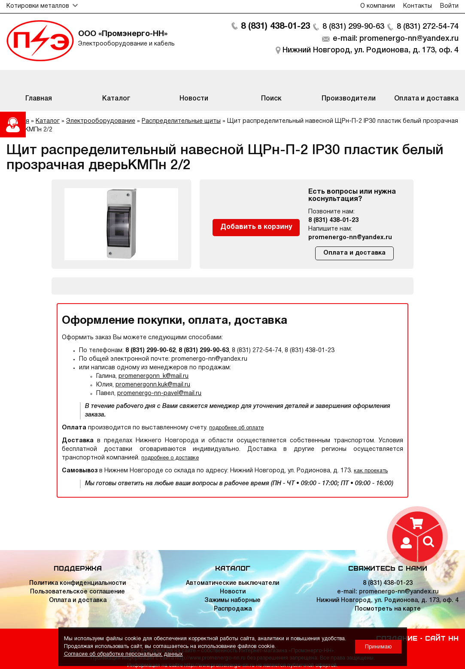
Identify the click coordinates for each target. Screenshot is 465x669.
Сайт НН (442, 638)
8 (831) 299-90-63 (353, 26)
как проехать (371, 470)
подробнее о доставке (170, 458)
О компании (377, 6)
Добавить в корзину (256, 227)
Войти (449, 6)
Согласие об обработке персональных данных (123, 654)
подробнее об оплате (236, 428)
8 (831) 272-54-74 (428, 26)
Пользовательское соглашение (77, 592)
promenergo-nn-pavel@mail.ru (159, 393)
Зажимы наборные (232, 600)
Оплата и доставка (354, 253)
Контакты (417, 6)
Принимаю (378, 647)
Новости (233, 592)
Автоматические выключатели (232, 583)
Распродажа (233, 609)
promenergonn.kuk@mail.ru (152, 385)
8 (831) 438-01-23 (275, 26)
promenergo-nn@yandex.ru (350, 237)
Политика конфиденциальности (77, 583)
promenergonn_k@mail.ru (153, 376)
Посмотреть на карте (388, 609)
